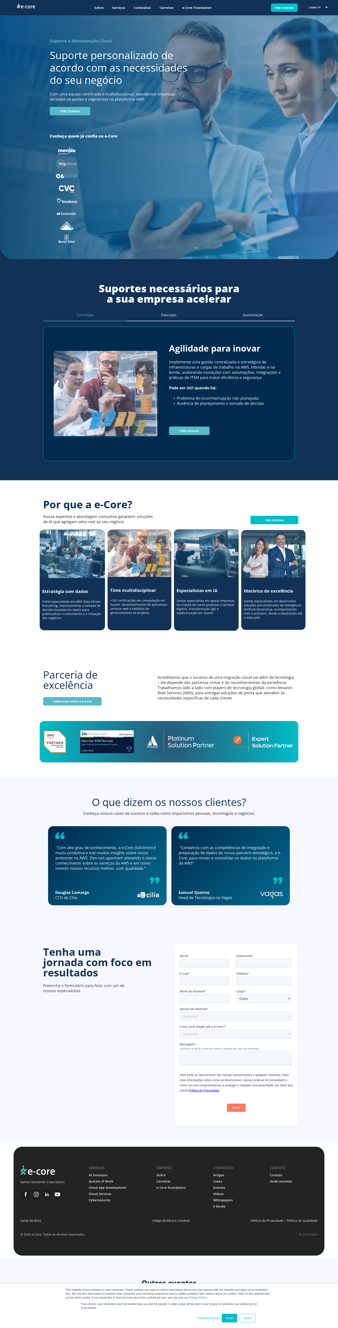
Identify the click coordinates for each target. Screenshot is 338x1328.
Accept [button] (229, 1318)
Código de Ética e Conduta (171, 1221)
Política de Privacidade (267, 1221)
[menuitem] (99, 8)
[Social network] (25, 1195)
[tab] (85, 315)
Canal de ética (30, 1221)
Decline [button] (247, 1318)
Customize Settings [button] (208, 1318)
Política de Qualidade (302, 1221)
